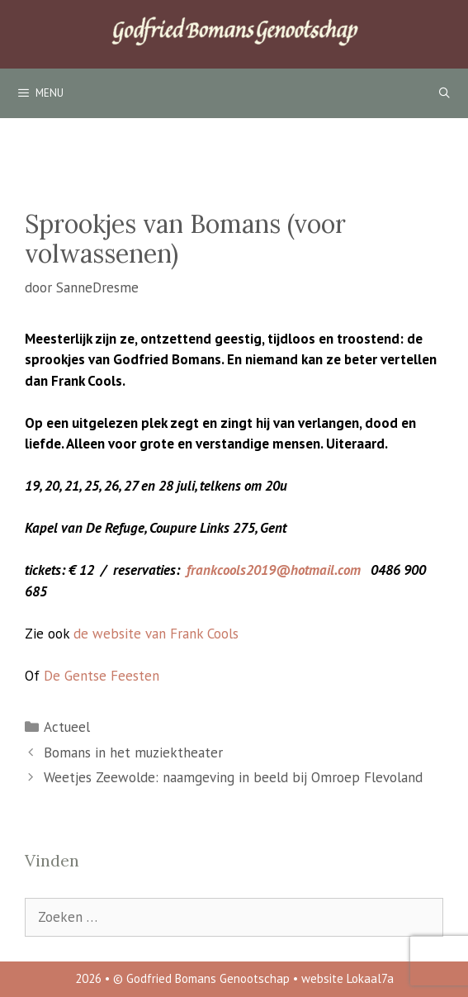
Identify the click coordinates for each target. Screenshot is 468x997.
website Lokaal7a (347, 978)
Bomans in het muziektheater (133, 752)
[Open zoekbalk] (444, 93)
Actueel (67, 727)
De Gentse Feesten (101, 676)
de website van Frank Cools (156, 633)
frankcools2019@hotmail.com (274, 570)
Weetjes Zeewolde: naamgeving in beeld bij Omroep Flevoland (233, 777)
